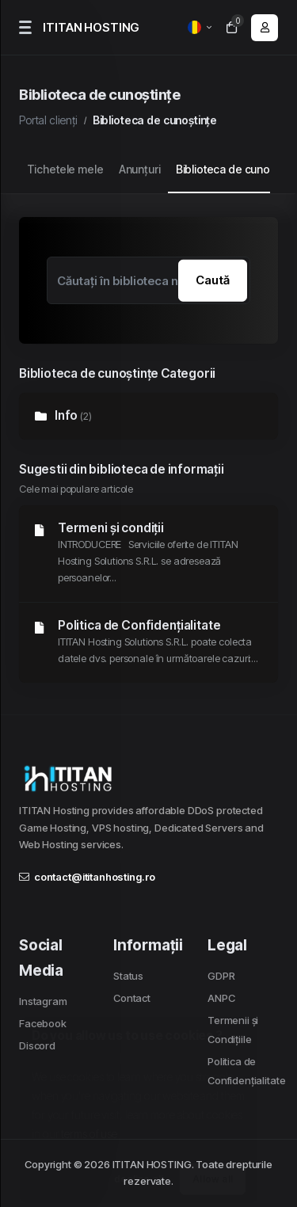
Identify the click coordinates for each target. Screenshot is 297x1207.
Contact (131, 998)
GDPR (221, 975)
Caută (213, 279)
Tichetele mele (65, 169)
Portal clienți (48, 120)
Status (128, 975)
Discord (37, 1045)
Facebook (43, 1023)
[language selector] (199, 27)
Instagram (43, 1001)
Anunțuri (140, 169)
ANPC (221, 998)
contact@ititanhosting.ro (87, 876)
